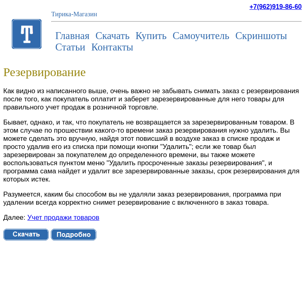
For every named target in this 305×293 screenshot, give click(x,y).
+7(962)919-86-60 (275, 6)
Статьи (70, 47)
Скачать (113, 35)
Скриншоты (261, 35)
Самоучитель (200, 35)
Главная (72, 35)
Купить (150, 35)
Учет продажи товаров (63, 217)
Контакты (112, 47)
